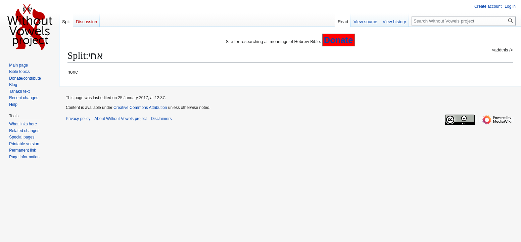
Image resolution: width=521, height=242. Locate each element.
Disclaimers (161, 118)
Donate (338, 40)
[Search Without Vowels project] (464, 21)
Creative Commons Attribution (140, 107)
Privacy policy (78, 118)
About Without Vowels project (120, 118)
